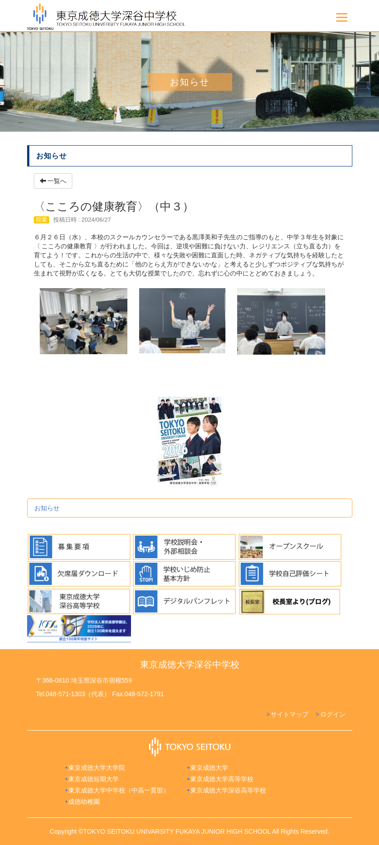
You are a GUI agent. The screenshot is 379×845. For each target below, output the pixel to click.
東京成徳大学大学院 (96, 767)
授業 (41, 219)
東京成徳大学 (209, 767)
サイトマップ (290, 714)
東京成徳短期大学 (93, 779)
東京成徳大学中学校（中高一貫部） (118, 790)
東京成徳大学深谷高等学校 (228, 790)
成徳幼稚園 (84, 801)
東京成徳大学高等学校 (221, 779)
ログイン (333, 714)
